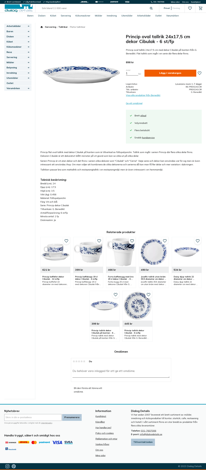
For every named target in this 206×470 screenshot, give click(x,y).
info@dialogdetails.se (151, 434)
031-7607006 (148, 430)
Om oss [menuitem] (185, 2)
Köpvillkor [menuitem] (100, 422)
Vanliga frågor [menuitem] (102, 444)
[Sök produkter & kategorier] (94, 8)
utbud (143, 115)
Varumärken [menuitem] (172, 15)
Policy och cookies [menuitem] (104, 433)
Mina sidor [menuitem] (175, 2)
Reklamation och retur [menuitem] (106, 438)
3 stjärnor (79, 361)
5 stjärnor (84, 361)
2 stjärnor (76, 361)
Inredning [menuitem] (112, 15)
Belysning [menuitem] (12, 67)
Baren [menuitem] (30, 15)
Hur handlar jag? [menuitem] (103, 427)
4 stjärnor (81, 361)
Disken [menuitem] (41, 15)
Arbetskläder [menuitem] (144, 15)
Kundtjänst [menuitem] (196, 2)
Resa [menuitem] (9, 52)
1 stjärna (74, 361)
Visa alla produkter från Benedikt (143, 95)
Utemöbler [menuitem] (126, 15)
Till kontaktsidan (143, 442)
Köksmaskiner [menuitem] (82, 15)
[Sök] (151, 8)
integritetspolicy (46, 423)
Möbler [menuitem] (98, 15)
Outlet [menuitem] (158, 15)
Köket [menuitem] (53, 15)
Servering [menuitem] (66, 15)
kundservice (148, 137)
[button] (190, 8)
